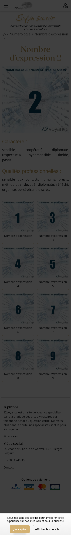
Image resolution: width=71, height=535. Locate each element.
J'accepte (19, 529)
